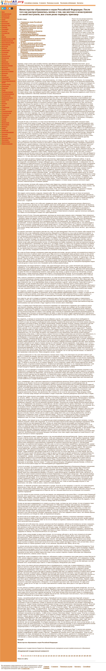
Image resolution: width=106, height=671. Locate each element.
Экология (5, 136)
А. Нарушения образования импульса (33, 53)
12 (43, 655)
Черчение (5, 134)
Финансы (4, 126)
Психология (5, 99)
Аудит (3, 19)
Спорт (4, 109)
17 (56, 655)
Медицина (5, 67)
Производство (6, 96)
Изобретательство (7, 40)
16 (54, 655)
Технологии (5, 115)
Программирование (8, 94)
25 (77, 655)
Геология (4, 31)
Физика (4, 121)
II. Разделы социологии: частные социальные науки (31, 28)
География (5, 29)
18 (59, 655)
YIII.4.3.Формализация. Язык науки (31, 46)
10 (38, 655)
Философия (5, 124)
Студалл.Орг (25, 668)
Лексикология (6, 56)
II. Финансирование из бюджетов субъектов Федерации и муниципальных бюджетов (31, 32)
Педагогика (5, 86)
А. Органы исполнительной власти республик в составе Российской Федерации (32, 56)
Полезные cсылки (53, 3)
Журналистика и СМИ (8, 39)
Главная (46, 666)
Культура (4, 54)
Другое (4, 37)
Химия (4, 128)
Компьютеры (6, 50)
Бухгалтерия (5, 23)
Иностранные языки (8, 42)
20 (64, 655)
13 (46, 655)
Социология (5, 107)
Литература (5, 58)
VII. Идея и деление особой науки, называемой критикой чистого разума (33, 43)
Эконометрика (6, 138)
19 (61, 655)
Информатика (6, 44)
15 (51, 655)
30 (90, 655)
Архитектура (6, 16)
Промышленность (7, 98)
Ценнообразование (8, 132)
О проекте (42, 3)
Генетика (4, 27)
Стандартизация (7, 111)
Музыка (4, 75)
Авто (3, 12)
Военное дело (6, 25)
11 (41, 655)
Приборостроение (7, 92)
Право (4, 90)
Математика (5, 63)
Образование (6, 79)
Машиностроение (7, 65)
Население (5, 77)
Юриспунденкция (7, 144)
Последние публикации (68, 3)
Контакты (80, 3)
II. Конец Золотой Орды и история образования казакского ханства (31, 25)
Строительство (6, 113)
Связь (3, 105)
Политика (5, 88)
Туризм (4, 119)
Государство (5, 33)
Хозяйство (5, 130)
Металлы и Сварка (7, 71)
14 (48, 655)
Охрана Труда (6, 84)
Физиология (5, 122)
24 (74, 655)
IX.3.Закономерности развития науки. (32, 38)
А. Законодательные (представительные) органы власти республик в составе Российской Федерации (32, 50)
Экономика (5, 140)
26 (79, 655)
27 (82, 655)
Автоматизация (6, 14)
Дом (3, 35)
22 (69, 655)
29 (87, 655)
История (4, 48)
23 (72, 655)
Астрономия (5, 17)
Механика (5, 73)
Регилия (4, 103)
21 (66, 655)
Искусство (5, 46)
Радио (4, 101)
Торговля (4, 117)
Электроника (6, 142)
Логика (4, 60)
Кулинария (5, 52)
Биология (5, 21)
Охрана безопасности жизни (8, 81)
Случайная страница (31, 3)
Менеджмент (6, 69)
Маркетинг (5, 62)
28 (84, 655)
